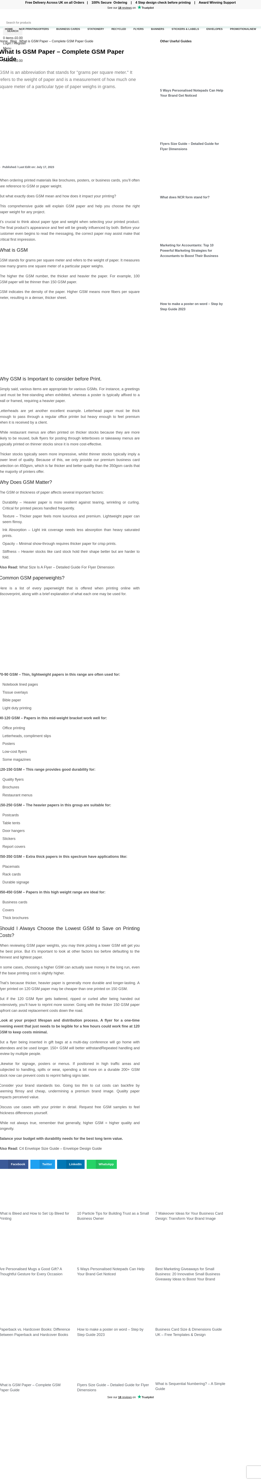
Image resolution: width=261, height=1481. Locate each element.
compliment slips (37, 736)
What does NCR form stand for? (185, 197)
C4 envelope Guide (191, 1427)
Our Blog (227, 1425)
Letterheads (12, 736)
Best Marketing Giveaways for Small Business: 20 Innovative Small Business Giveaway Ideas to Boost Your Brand (187, 1274)
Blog (14, 41)
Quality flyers (13, 779)
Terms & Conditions (235, 1433)
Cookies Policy (231, 1418)
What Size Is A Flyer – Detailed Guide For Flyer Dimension (66, 567)
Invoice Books (144, 1418)
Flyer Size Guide (189, 1419)
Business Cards (145, 1410)
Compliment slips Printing (152, 1433)
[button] (42, 1164)
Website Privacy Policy (237, 1410)
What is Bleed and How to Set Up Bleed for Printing (97, 1413)
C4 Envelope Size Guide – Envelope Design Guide (60, 1149)
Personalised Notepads (150, 1441)
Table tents (11, 823)
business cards (108, 180)
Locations (141, 1460)
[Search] (130, 22)
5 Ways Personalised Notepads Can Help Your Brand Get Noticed (94, 1466)
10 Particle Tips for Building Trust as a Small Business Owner (95, 1425)
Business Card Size (191, 1410)
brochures (67, 180)
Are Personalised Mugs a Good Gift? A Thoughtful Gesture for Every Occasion (96, 1454)
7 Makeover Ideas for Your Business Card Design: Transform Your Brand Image (94, 1439)
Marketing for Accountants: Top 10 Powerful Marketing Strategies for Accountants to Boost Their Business (189, 250)
